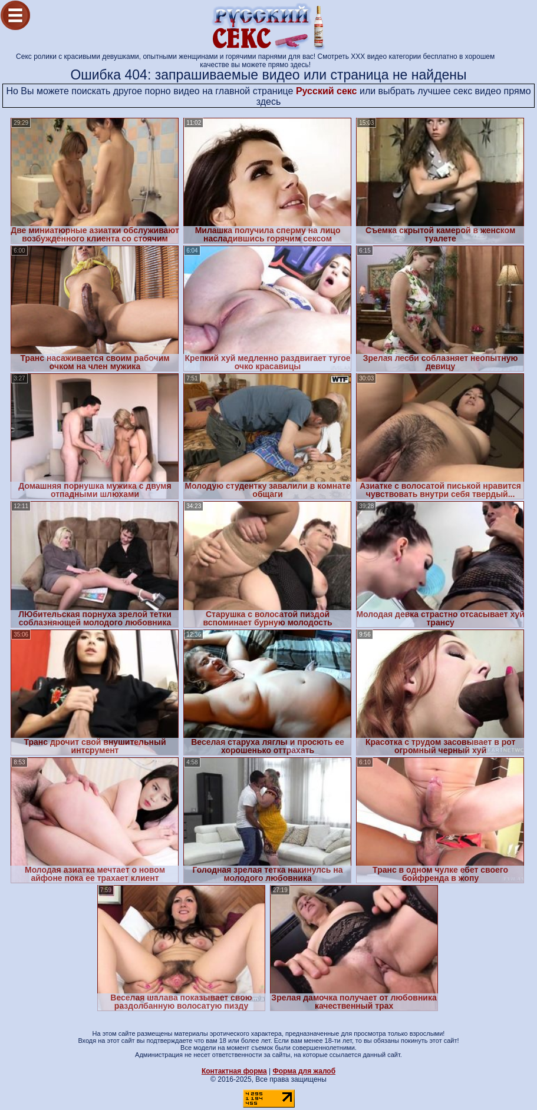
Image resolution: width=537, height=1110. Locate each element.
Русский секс (326, 91)
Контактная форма (234, 1071)
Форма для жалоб (304, 1071)
